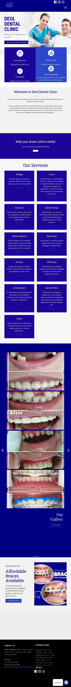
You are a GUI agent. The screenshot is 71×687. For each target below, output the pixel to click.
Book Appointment (35, 151)
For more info (19, 188)
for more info (51, 226)
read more (56, 525)
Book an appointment (17, 42)
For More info (13, 600)
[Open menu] (66, 7)
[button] (2, 450)
